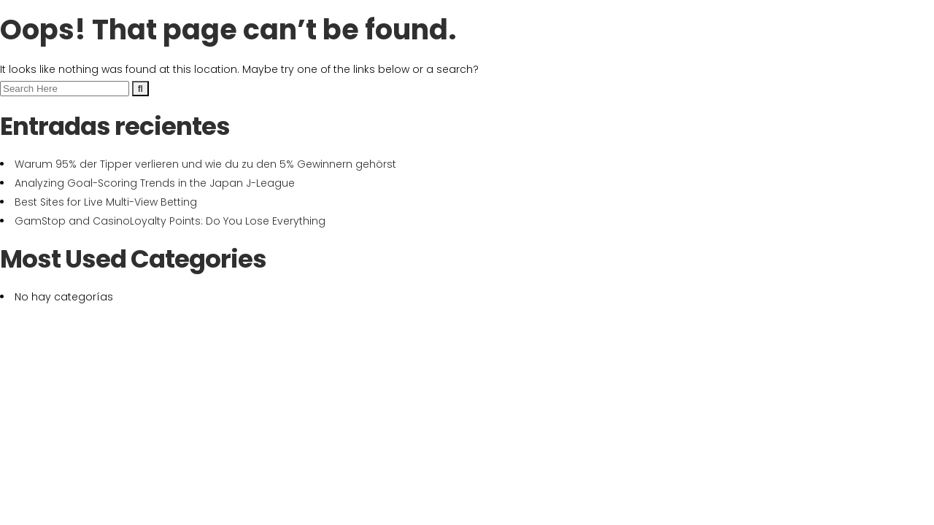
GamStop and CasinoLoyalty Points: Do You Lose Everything (170, 221)
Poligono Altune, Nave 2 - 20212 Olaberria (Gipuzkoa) (736, 12)
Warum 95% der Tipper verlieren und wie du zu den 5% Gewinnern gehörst (205, 164)
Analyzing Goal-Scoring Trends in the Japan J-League (155, 183)
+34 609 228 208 (534, 12)
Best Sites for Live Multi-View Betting (106, 202)
